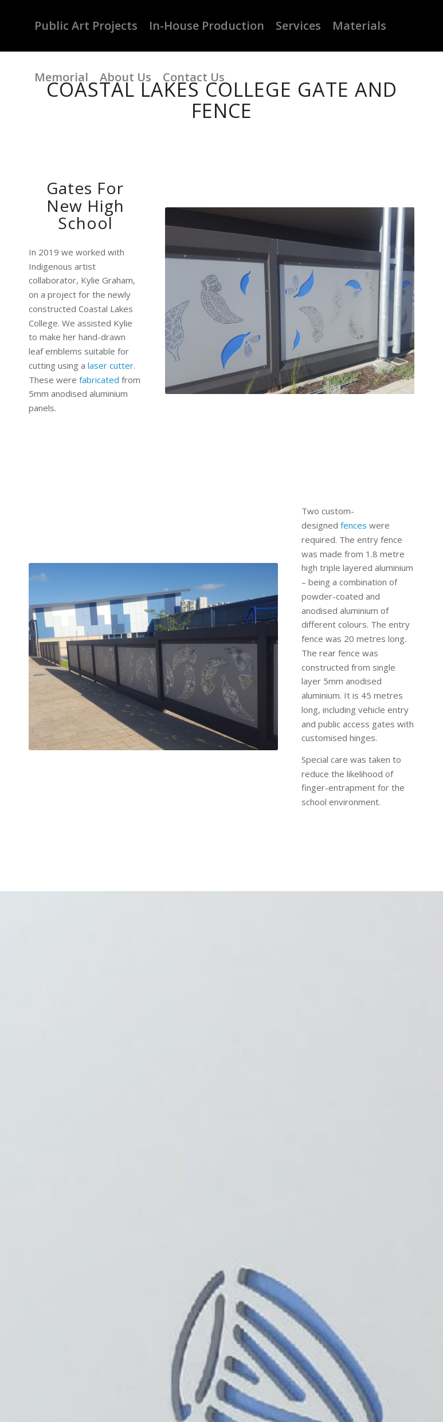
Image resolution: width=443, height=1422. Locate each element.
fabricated (99, 379)
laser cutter (111, 365)
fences (353, 525)
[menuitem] (86, 26)
